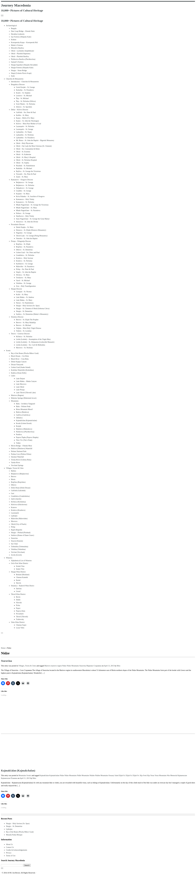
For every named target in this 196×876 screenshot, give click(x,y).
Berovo (13, 476)
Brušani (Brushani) (22, 575)
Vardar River (15, 462)
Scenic (8, 351)
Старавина (98, 666)
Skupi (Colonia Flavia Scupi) (21, 73)
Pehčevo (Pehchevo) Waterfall (21, 448)
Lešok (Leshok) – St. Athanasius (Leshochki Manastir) (35, 342)
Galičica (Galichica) (23, 415)
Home (3, 648)
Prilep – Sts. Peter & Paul (25, 269)
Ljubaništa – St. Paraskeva (25, 138)
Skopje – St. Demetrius (24, 311)
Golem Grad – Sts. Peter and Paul (28, 252)
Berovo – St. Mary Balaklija (26, 322)
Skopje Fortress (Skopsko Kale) (22, 68)
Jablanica (19, 418)
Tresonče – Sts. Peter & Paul (26, 174)
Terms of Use (10, 856)
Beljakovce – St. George (24, 182)
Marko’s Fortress (17, 45)
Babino (13, 471)
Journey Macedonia (16, 5)
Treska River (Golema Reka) (21, 460)
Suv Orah (14, 544)
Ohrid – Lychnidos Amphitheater (22, 51)
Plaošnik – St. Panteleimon (25, 166)
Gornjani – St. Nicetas (24, 292)
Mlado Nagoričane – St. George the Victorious (32, 205)
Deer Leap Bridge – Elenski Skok (23, 31)
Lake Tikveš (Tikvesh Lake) (26, 393)
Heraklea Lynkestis (17, 34)
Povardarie (20, 614)
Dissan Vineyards (17, 365)
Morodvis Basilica (17, 48)
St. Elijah (133, 775)
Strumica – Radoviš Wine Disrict (22, 586)
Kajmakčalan (44, 775)
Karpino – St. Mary (23, 194)
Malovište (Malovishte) (19, 518)
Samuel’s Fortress (17, 62)
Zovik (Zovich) (16, 555)
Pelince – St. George (23, 213)
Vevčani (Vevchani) (18, 552)
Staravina (14, 538)
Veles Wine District (18, 622)
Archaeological (11, 26)
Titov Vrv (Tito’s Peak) (24, 440)
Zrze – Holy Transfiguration (26, 286)
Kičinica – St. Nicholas (24, 336)
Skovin (18, 583)
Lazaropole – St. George (24, 129)
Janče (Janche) (16, 499)
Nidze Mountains (73, 666)
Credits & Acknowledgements (16, 850)
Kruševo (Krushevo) (18, 510)
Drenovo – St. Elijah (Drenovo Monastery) (31, 230)
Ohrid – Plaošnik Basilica (20, 56)
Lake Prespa (20, 390)
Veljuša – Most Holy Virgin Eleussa (28, 328)
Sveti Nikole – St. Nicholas (25, 104)
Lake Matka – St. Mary (24, 300)
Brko (118, 666)
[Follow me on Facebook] (2, 15)
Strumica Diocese (17, 317)
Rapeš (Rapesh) (16, 530)
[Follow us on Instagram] (3, 15)
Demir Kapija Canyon (18, 362)
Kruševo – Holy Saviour (24, 258)
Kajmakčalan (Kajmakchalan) (26, 420)
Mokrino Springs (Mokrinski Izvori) (23, 398)
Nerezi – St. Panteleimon (25, 303)
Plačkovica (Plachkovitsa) (25, 432)
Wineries (9, 558)
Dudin (18, 600)
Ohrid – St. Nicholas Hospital (26, 160)
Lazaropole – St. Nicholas (25, 126)
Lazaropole (15, 513)
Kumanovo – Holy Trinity (25, 199)
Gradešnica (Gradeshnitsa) (20, 496)
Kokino (13, 40)
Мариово (90, 666)
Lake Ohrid (20, 387)
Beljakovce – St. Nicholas (25, 185)
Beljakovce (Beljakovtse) (20, 474)
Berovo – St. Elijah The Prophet (27, 320)
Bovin (18, 597)
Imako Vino (20, 569)
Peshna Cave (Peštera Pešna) (21, 454)
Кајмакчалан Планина (9, 778)
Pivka (18, 605)
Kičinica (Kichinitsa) (18, 502)
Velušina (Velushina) (18, 549)
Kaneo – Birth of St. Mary (25, 118)
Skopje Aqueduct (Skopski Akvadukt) (24, 65)
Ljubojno (14, 516)
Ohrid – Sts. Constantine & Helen (28, 149)
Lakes (13, 376)
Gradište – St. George (23, 191)
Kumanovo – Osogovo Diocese (22, 180)
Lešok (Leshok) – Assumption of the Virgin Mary (33, 339)
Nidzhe (92, 775)
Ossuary (111, 775)
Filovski (19, 603)
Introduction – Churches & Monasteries (25, 82)
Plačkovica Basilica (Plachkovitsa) (23, 59)
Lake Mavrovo (21, 384)
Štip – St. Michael (22, 98)
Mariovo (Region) (17, 395)
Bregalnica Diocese (18, 84)
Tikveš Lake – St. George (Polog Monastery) (32, 236)
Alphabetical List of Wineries (21, 561)
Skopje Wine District (18, 572)
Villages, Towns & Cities (15, 468)
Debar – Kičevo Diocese (19, 110)
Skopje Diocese (16, 289)
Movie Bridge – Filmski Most (21, 446)
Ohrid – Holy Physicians (24, 143)
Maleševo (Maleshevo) (24, 429)
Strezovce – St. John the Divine (27, 222)
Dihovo (13, 485)
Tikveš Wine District (18, 594)
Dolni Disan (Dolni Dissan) (20, 488)
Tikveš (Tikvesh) (22, 617)
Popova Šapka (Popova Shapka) (27, 437)
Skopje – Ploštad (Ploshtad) (20, 533)
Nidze (64, 666)
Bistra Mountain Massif (24, 409)
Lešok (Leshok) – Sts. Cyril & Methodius (30, 345)
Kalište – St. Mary (22, 115)
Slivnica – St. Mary (23, 275)
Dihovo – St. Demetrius (24, 250)
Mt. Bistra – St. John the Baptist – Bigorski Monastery (35, 140)
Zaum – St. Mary (22, 177)
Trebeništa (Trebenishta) (19, 547)
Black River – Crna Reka (20, 359)
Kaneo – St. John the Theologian (27, 121)
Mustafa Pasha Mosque (14, 835)
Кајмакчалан (182, 775)
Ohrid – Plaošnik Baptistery (20, 54)
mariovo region (56, 666)
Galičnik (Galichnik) (18, 490)
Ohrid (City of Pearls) (18, 524)
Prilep (13, 527)
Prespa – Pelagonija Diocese (21, 241)
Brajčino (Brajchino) (18, 482)
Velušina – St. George (23, 283)
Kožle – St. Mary (22, 294)
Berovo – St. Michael (23, 325)
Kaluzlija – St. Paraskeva (25, 90)
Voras (152, 775)
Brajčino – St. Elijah (23, 244)
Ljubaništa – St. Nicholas (25, 135)
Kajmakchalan (54, 775)
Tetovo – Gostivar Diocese (20, 334)
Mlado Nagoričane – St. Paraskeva (28, 210)
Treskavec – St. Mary (23, 278)
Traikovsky (20, 619)
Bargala (13, 28)
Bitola (13, 479)
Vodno (18, 443)
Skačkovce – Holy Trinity (25, 216)
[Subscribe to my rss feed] (1, 15)
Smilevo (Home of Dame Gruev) (22, 535)
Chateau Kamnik (22, 577)
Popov (18, 608)
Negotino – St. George (24, 233)
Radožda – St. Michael (24, 168)
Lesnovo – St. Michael (24, 96)
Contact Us (10, 847)
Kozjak (18, 426)
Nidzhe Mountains (101, 775)
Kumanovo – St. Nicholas (25, 202)
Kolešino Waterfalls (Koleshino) (22, 370)
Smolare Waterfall (17, 457)
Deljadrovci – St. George (25, 188)
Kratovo (14, 507)
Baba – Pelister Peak (23, 406)
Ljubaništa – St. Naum (24, 132)
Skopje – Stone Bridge (19, 70)
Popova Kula (20, 611)
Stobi (13, 76)
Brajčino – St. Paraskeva (24, 247)
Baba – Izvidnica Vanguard (25, 404)
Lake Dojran (20, 379)
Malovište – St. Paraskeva (25, 266)
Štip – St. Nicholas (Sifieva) (26, 101)
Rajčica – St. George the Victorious (28, 171)
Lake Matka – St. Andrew (25, 297)
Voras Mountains (161, 775)
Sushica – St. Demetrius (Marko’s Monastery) (32, 314)
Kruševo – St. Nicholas (24, 261)
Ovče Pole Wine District (19, 563)
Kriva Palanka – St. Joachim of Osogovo (30, 196)
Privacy (8, 853)
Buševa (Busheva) (22, 412)
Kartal (18, 580)
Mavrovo (14, 521)
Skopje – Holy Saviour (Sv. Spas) (28, 306)
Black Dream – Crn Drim (20, 356)
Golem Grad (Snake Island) (20, 367)
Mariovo (47, 666)
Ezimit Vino (20, 566)
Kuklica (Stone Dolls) (18, 373)
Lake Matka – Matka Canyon (26, 381)
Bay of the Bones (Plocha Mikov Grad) (24, 353)
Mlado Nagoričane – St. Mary (26, 208)
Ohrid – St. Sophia (22, 163)
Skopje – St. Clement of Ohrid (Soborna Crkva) (33, 308)
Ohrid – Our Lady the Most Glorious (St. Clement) (34, 146)
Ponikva (19, 434)
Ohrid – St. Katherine (23, 154)
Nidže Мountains (83, 775)
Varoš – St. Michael (23, 280)
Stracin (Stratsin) (17, 541)
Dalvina (19, 589)
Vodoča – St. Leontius (23, 331)
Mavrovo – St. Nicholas (24, 348)
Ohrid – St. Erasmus (23, 152)
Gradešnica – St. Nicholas (25, 255)
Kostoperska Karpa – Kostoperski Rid (24, 42)
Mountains (14, 401)
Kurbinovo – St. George (24, 264)
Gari (12, 493)
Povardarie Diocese (18, 224)
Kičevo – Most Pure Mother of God (28, 124)
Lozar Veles (20, 628)
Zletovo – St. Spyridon (24, 107)
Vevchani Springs (17, 465)
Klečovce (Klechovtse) (19, 504)
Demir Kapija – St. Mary (25, 227)
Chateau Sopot (21, 625)
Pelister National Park (18, 451)
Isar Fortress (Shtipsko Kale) (21, 37)
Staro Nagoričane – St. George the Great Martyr (33, 219)
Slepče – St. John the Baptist (26, 272)
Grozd (18, 591)
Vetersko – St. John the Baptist (27, 238)
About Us (9, 844)
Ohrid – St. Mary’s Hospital (26, 157)
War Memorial (172, 775)
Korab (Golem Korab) (24, 423)
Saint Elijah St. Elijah (122, 775)
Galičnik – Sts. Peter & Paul (26, 112)
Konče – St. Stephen (23, 93)
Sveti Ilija (146, 775)
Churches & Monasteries (14, 79)
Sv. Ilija (140, 775)
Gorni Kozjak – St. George (25, 87)
